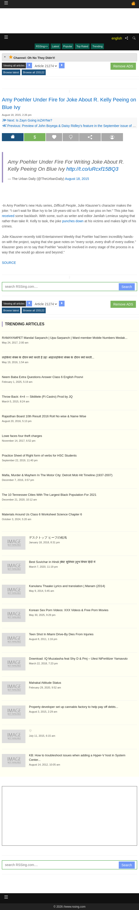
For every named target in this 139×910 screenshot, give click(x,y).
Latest (55, 46)
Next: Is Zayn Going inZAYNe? (27, 120)
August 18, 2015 (77, 179)
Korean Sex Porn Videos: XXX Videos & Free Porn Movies (68, 610)
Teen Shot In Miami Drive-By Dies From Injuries (61, 634)
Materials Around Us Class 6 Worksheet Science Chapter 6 (42, 514)
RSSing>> (42, 46)
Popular (67, 46)
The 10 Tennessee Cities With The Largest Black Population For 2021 (49, 494)
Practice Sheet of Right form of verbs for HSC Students (39, 455)
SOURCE (9, 263)
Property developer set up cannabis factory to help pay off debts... (73, 707)
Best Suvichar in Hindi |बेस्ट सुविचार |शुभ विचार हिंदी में (62, 562)
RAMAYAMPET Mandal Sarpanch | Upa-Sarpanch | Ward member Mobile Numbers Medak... (64, 338)
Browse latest (11, 72)
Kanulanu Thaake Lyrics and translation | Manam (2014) (67, 586)
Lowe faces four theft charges (22, 436)
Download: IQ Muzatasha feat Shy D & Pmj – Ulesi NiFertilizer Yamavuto (78, 658)
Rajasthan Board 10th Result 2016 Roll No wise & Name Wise (44, 416)
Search (127, 287)
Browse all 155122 (34, 72)
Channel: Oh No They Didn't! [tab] (32, 57)
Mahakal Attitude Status (45, 682)
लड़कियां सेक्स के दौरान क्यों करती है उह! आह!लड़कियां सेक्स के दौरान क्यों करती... (48, 357)
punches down (72, 221)
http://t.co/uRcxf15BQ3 (92, 169)
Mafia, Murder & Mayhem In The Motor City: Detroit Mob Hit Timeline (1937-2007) (57, 475)
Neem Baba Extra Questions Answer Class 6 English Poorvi (42, 377)
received (8, 216)
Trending (97, 46)
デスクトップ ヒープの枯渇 (48, 537)
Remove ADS (123, 66)
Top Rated (82, 46)
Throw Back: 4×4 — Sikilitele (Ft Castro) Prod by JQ (37, 396)
